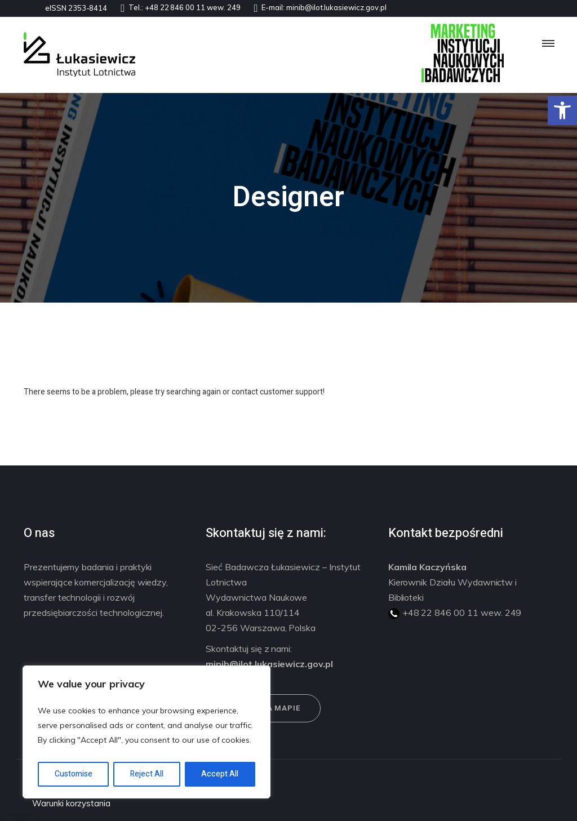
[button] (562, 110)
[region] (146, 731)
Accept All (219, 774)
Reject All (146, 774)
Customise (73, 774)
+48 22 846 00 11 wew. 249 (193, 7)
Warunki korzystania (71, 803)
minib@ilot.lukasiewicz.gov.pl (336, 7)
